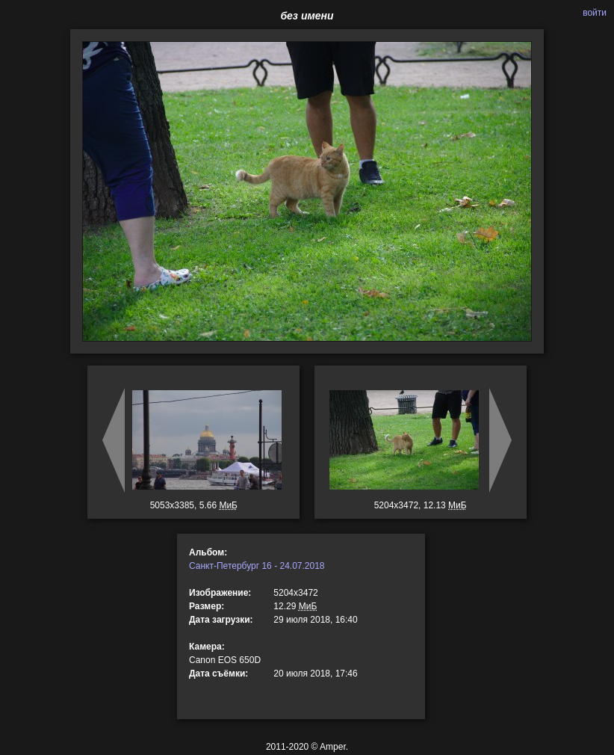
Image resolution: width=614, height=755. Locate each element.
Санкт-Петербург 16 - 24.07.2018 (257, 566)
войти (595, 12)
